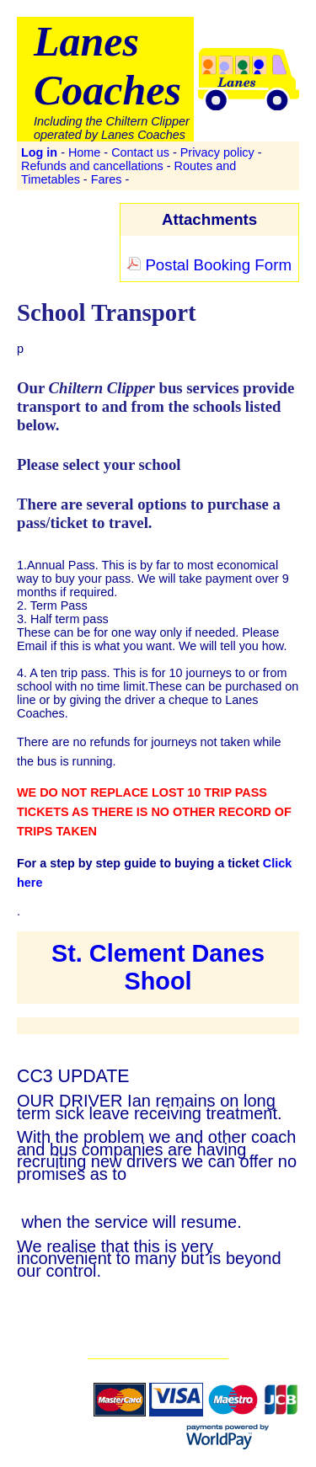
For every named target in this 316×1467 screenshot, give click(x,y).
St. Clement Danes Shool (158, 967)
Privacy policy (217, 152)
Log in (39, 152)
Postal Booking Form (209, 265)
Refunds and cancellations (92, 166)
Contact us (140, 152)
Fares (106, 179)
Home (84, 152)
